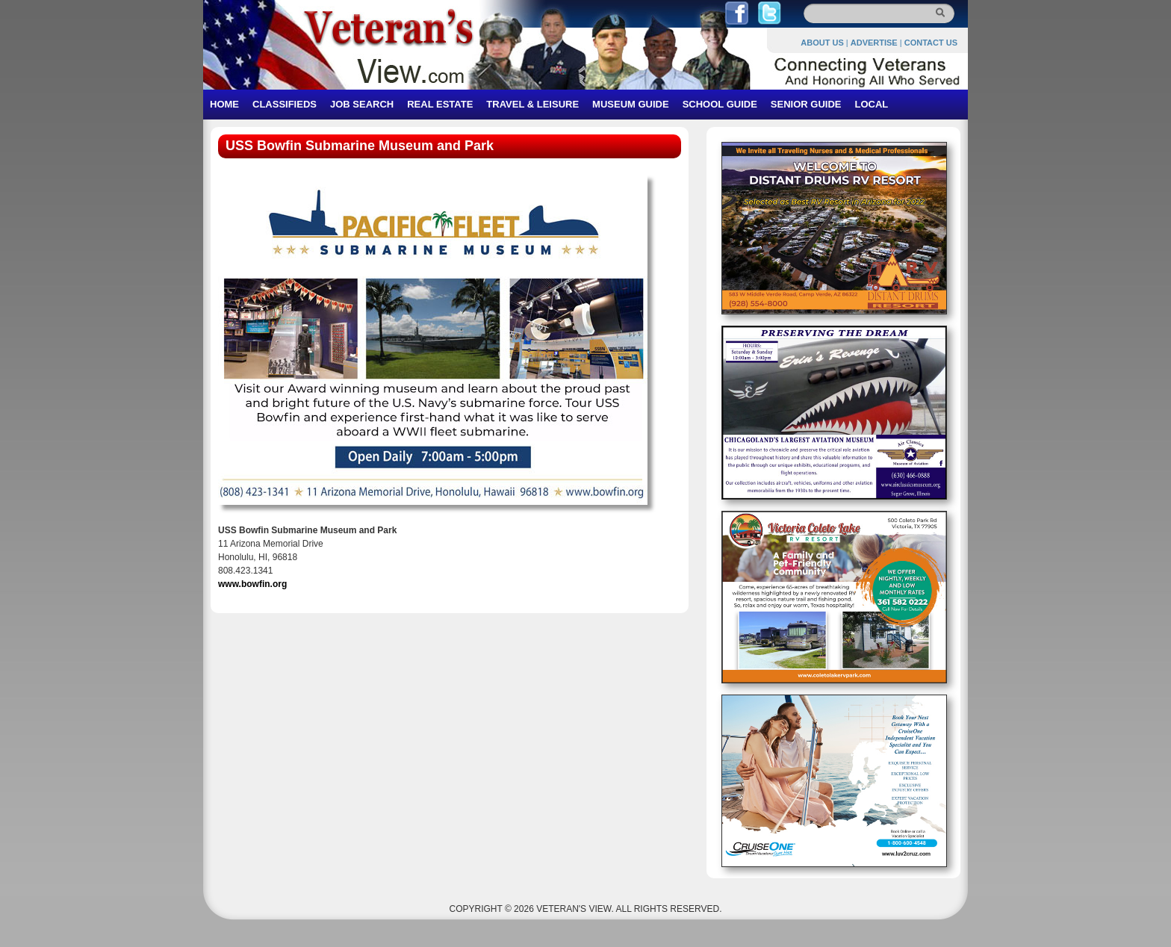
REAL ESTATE (440, 104)
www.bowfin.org (252, 584)
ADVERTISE (874, 42)
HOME (224, 104)
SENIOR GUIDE (806, 104)
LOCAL (871, 104)
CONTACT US (930, 42)
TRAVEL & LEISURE (532, 104)
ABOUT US (822, 42)
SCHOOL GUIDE (720, 104)
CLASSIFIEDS (284, 104)
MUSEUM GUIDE (630, 104)
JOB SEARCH (362, 104)
